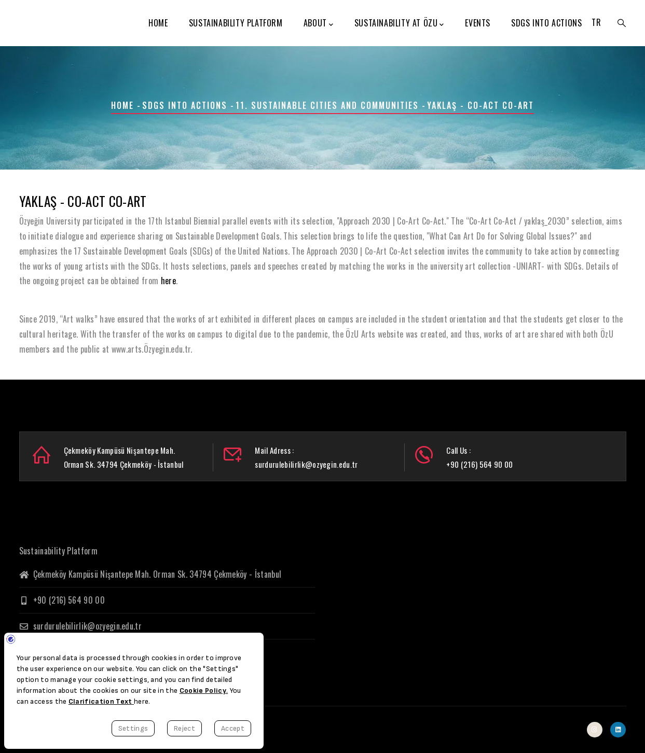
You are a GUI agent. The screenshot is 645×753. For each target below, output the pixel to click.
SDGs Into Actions (546, 23)
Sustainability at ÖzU (399, 23)
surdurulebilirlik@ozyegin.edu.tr (80, 626)
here (168, 280)
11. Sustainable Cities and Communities (327, 105)
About (319, 23)
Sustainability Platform (236, 23)
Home (158, 23)
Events (477, 23)
